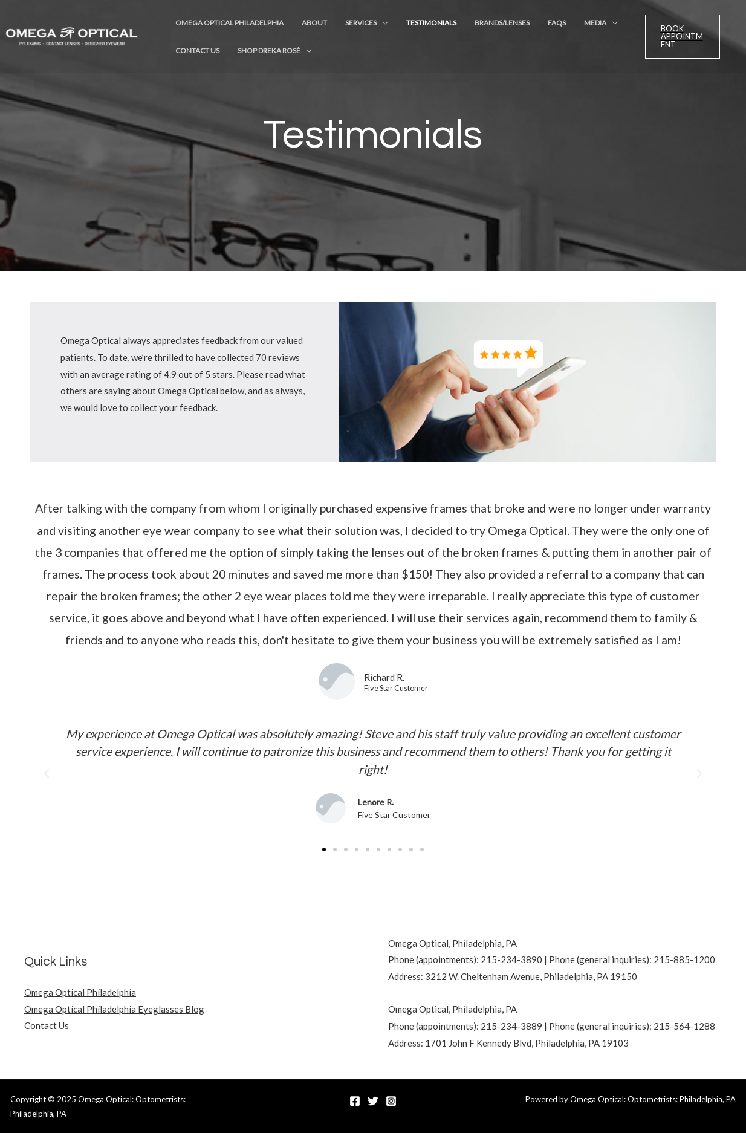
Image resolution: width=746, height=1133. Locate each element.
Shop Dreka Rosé (256, 58)
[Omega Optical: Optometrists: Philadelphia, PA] (71, 41)
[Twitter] (373, 1101)
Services (339, 25)
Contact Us (193, 58)
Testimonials (402, 25)
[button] (47, 774)
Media (540, 25)
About (301, 25)
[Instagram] (391, 1101)
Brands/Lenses (463, 25)
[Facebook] (354, 1101)
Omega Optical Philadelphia (225, 25)
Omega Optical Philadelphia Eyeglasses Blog (114, 1009)
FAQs (510, 25)
